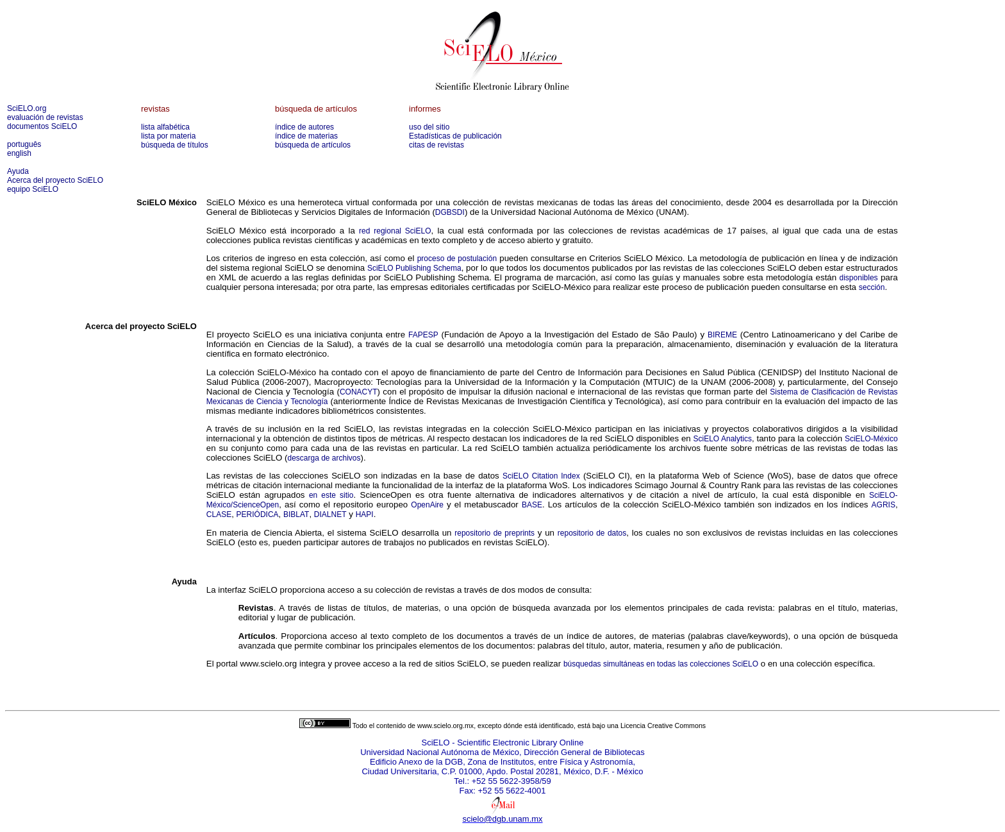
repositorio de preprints (494, 533)
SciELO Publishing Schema (414, 268)
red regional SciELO (395, 230)
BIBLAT (296, 514)
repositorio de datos (592, 533)
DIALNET (330, 514)
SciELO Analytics (723, 438)
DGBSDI (450, 212)
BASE (532, 504)
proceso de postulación (457, 258)
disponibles (859, 277)
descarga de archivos (323, 458)
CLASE (218, 514)
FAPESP (423, 334)
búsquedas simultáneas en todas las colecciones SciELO (660, 663)
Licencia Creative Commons (663, 725)
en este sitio (331, 495)
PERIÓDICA (258, 514)
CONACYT (359, 391)
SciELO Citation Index (541, 475)
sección (872, 287)
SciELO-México (871, 438)
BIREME (722, 334)
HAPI (365, 514)
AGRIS (883, 504)
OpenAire (427, 504)
